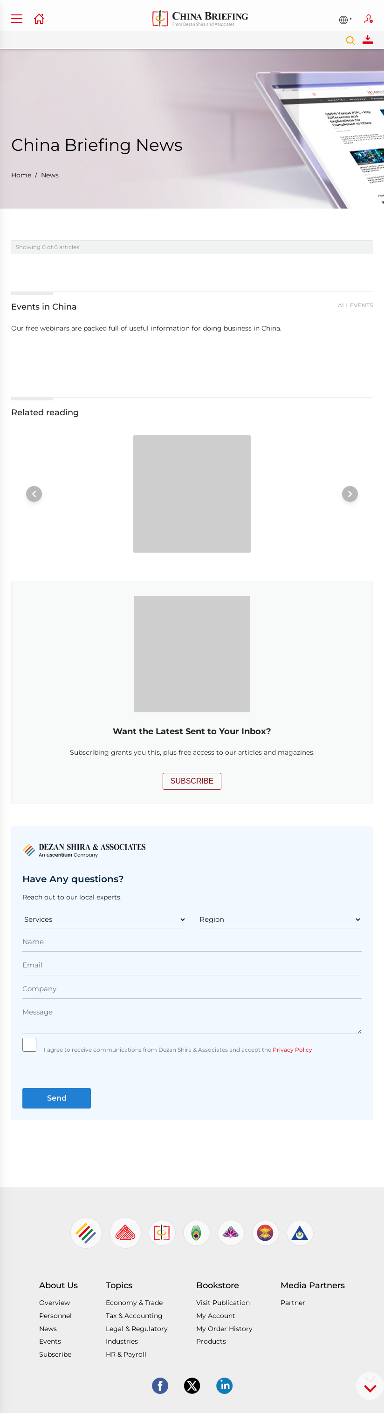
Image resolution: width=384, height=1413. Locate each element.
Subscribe (368, 18)
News (50, 175)
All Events (355, 305)
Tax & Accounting (134, 1316)
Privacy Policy (291, 1049)
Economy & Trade (134, 1302)
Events (50, 1341)
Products (211, 1341)
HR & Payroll (126, 1354)
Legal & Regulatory (137, 1329)
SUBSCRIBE (192, 781)
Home (21, 175)
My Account (215, 1316)
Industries (122, 1341)
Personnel (55, 1316)
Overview (54, 1302)
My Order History (224, 1329)
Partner (293, 1302)
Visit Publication (223, 1302)
